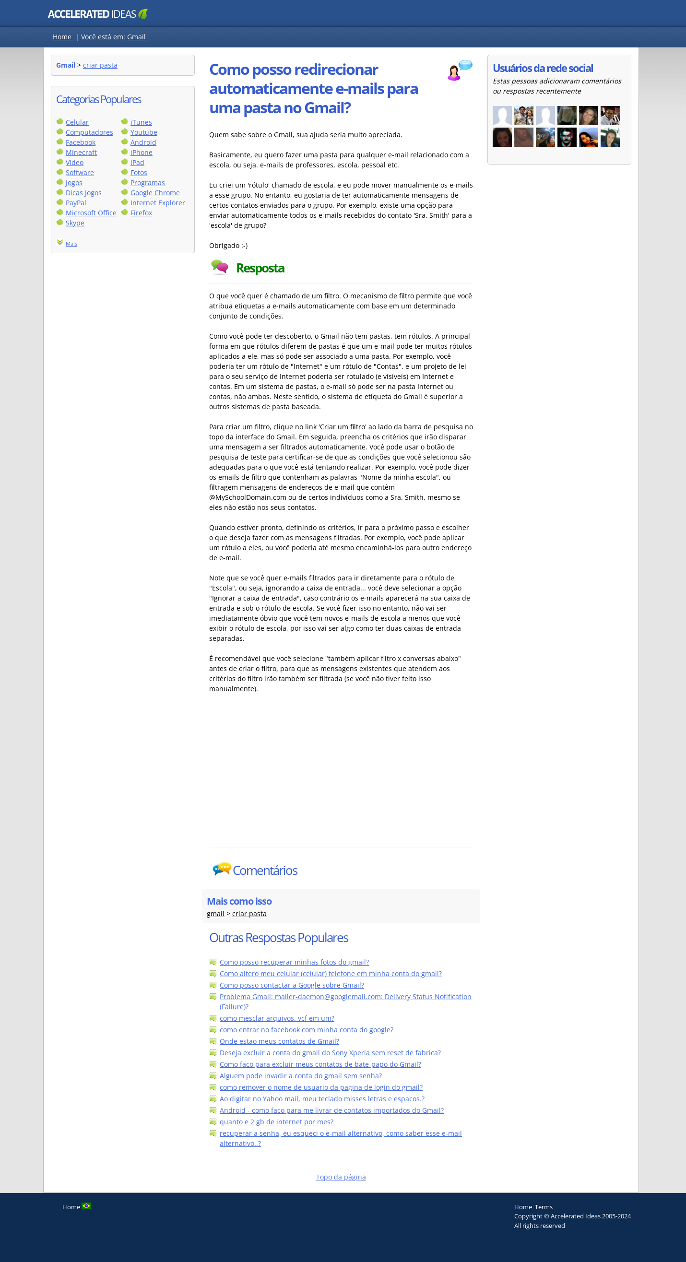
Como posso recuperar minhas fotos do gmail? (294, 962)
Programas (147, 182)
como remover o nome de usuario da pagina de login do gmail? (321, 1087)
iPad (137, 162)
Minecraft (81, 152)
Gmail (136, 36)
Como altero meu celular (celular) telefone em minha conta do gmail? (331, 973)
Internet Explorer (157, 202)
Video (74, 162)
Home (62, 36)
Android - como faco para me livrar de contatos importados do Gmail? (332, 1110)
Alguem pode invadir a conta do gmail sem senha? (301, 1075)
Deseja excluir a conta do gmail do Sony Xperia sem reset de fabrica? (330, 1052)
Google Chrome (155, 192)
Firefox (141, 212)
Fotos (138, 172)
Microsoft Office (91, 212)
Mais (71, 243)
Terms (544, 1207)
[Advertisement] (293, 776)
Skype (75, 222)
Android (143, 142)
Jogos (74, 182)
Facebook (80, 142)
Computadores (89, 132)
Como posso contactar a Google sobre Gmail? (292, 985)
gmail (216, 913)
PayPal (76, 202)
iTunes (141, 122)
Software (80, 172)
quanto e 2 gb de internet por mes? (276, 1121)
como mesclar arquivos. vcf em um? (277, 1018)
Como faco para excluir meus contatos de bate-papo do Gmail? (320, 1064)
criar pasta (100, 65)
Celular (77, 122)
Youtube (143, 132)
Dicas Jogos (84, 192)
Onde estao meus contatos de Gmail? (279, 1041)
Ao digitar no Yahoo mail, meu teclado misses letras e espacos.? (322, 1098)
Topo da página (341, 1176)
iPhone (141, 152)
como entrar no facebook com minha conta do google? (306, 1029)
